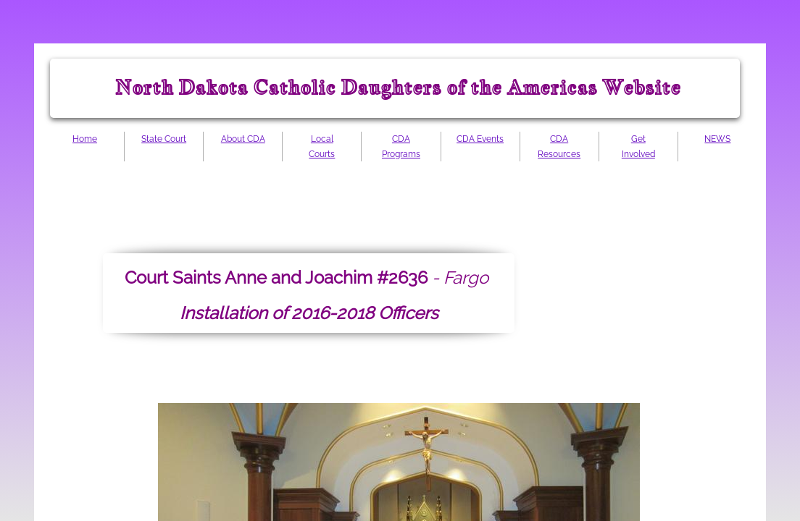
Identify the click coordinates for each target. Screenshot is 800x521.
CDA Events (480, 139)
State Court (163, 139)
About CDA (243, 139)
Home (84, 139)
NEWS (717, 139)
